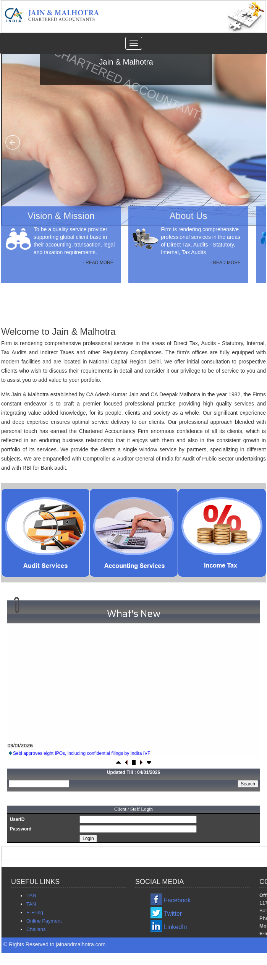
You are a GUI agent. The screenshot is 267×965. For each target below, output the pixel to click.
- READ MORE (98, 262)
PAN (31, 896)
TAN (31, 904)
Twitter (173, 913)
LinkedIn (175, 927)
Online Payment (44, 921)
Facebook (177, 900)
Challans (36, 929)
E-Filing (34, 912)
